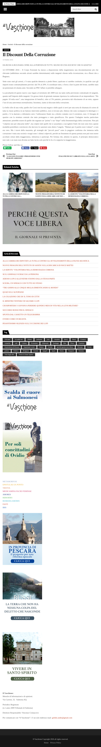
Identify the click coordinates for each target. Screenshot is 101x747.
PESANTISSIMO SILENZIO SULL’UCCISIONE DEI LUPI (25, 324)
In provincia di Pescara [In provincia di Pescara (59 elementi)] (12, 347)
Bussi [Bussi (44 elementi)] (74, 339)
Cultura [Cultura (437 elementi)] (24, 343)
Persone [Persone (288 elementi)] (80, 347)
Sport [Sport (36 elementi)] (53, 351)
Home (5, 44)
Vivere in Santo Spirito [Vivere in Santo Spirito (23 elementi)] (26, 354)
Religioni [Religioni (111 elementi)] (26, 351)
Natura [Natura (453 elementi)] (41, 347)
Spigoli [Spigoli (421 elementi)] (45, 351)
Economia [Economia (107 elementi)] (34, 343)
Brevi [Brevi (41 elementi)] (66, 339)
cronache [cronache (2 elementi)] (7, 343)
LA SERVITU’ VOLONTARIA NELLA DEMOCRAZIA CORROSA (82, 195)
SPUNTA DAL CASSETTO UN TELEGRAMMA (21, 315)
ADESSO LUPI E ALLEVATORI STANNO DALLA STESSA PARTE (29, 279)
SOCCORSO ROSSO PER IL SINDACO (18, 310)
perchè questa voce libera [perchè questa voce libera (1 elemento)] (65, 347)
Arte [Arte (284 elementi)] (48, 339)
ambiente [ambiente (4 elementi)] (39, 339)
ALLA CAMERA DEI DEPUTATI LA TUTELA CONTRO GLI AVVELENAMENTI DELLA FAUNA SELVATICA (51, 4)
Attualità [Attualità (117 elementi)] (57, 339)
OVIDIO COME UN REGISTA (14, 319)
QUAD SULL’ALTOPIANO (13, 292)
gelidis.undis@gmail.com (62, 718)
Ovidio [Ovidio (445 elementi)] (50, 347)
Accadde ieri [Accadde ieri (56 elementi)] (19, 339)
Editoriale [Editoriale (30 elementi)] (45, 343)
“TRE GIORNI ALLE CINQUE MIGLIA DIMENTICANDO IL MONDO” (30, 288)
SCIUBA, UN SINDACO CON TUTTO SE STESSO (22, 283)
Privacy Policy (55, 743)
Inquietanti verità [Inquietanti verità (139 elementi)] (29, 347)
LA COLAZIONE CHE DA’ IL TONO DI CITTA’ (21, 297)
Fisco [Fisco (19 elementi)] (72, 343)
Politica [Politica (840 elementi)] (16, 351)
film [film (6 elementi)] (64, 343)
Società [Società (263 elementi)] (35, 351)
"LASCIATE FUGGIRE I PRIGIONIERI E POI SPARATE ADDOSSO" (24, 156)
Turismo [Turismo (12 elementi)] (81, 351)
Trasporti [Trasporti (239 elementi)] (71, 351)
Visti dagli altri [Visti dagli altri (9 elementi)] (9, 354)
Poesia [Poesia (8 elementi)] (89, 347)
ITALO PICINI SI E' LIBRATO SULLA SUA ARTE (77, 155)
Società (10, 44)
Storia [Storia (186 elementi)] (62, 351)
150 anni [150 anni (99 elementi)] (7, 339)
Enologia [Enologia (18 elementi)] (56, 343)
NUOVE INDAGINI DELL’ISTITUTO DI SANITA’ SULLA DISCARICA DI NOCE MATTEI (50, 195)
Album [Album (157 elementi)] (29, 339)
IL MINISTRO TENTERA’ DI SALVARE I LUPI (21, 301)
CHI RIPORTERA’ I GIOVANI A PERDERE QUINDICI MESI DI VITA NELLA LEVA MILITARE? (40, 306)
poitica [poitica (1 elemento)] (7, 351)
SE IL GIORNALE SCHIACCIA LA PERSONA (21, 274)
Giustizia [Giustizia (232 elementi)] (81, 343)
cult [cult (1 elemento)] (16, 343)
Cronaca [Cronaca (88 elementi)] (83, 339)
